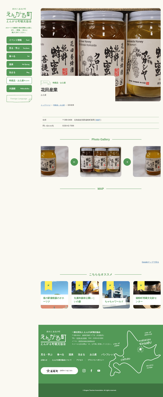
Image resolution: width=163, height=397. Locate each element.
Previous (74, 162)
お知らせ (44, 360)
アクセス (79, 360)
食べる (60, 354)
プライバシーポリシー (96, 360)
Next (127, 162)
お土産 (93, 354)
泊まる (81, 354)
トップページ (46, 105)
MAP (98, 120)
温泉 (71, 354)
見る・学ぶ (46, 354)
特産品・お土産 (59, 105)
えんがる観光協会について (62, 360)
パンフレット (108, 354)
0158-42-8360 (82, 338)
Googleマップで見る (150, 262)
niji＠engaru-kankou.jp (86, 341)
